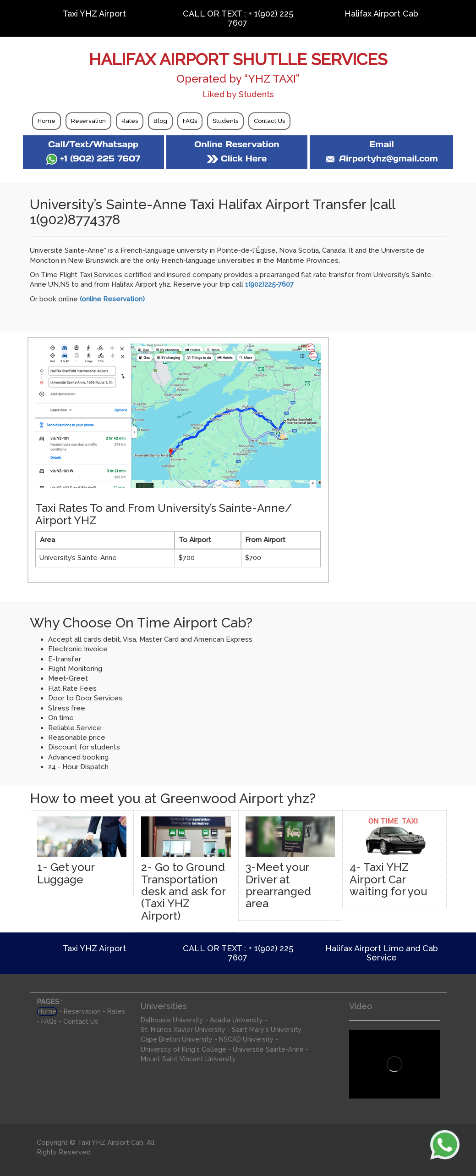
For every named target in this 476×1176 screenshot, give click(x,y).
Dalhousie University (172, 1020)
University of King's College (183, 1049)
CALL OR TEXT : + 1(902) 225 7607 (238, 18)
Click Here (237, 158)
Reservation (88, 120)
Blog (160, 120)
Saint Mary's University (266, 1029)
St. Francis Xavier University (183, 1029)
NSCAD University (246, 1039)
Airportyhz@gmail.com (381, 158)
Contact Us (269, 120)
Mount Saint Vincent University (188, 1059)
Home (46, 120)
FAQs (190, 120)
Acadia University (236, 1020)
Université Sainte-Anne (268, 1049)
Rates (129, 120)
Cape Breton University (177, 1039)
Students (225, 120)
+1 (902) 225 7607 (93, 158)
